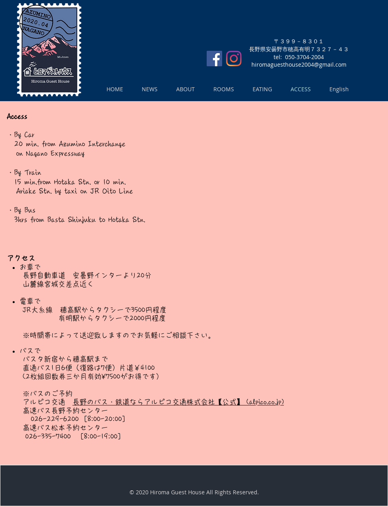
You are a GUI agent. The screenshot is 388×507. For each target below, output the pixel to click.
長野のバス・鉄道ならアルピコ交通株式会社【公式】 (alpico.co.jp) (178, 401)
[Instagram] (234, 58)
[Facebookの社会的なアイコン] (214, 58)
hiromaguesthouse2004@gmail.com (298, 64)
